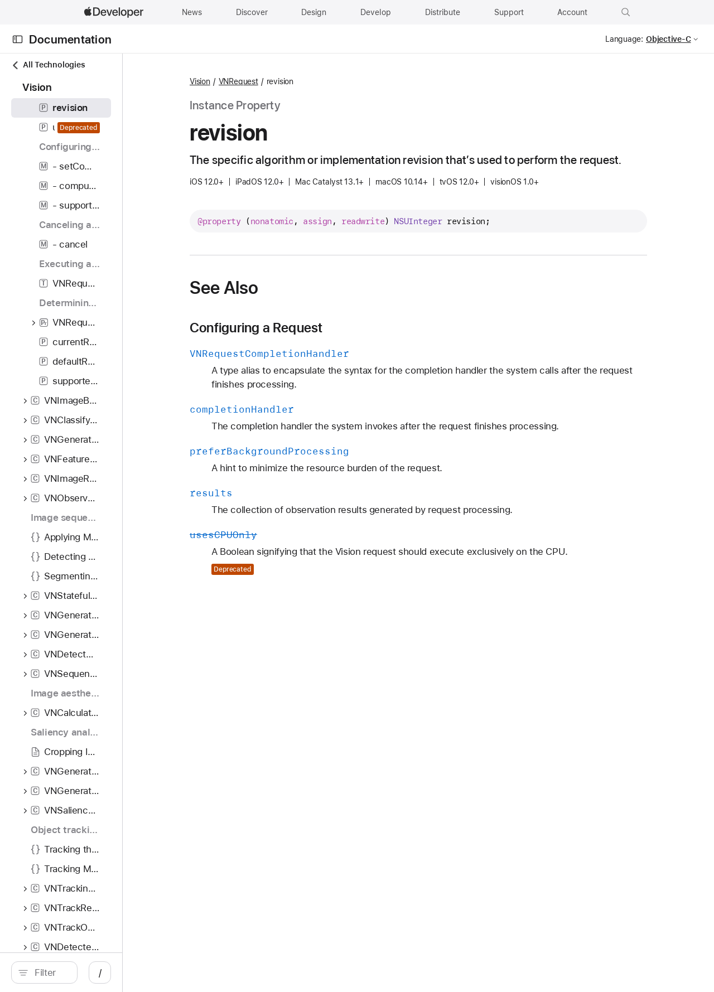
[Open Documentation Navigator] (17, 39)
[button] (626, 12)
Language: (624, 39)
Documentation (70, 39)
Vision (278, 81)
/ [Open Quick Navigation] (200, 972)
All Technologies (48, 65)
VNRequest (316, 81)
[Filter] (100, 972)
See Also (302, 304)
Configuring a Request (334, 344)
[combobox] (100, 972)
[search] (94, 972)
